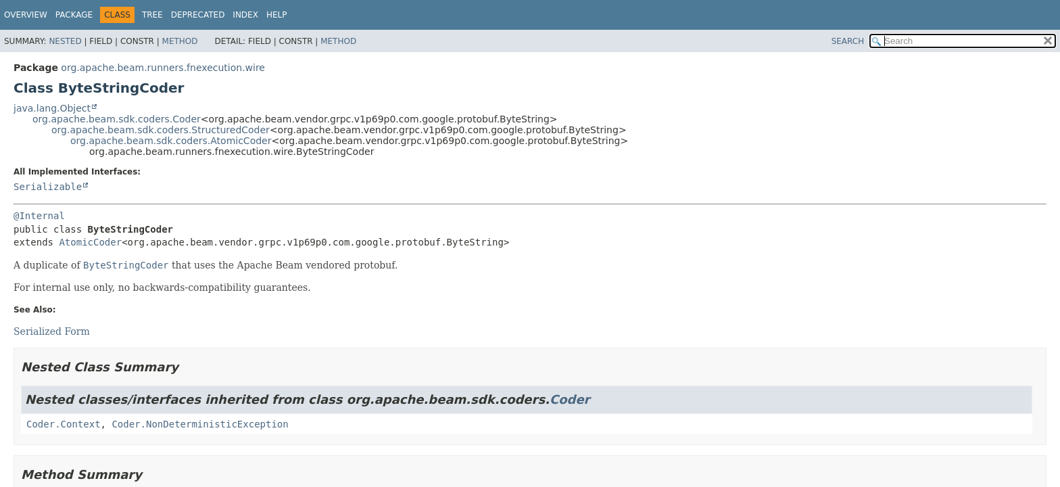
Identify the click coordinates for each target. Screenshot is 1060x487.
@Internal (39, 215)
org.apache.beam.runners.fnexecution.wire (163, 67)
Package (74, 15)
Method (180, 41)
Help (276, 15)
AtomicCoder (90, 242)
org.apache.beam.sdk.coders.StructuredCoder (160, 129)
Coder (570, 399)
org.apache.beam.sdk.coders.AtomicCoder (170, 140)
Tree (152, 15)
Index (245, 15)
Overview (25, 15)
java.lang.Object (52, 108)
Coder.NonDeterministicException (200, 424)
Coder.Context (63, 424)
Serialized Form (52, 331)
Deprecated (198, 15)
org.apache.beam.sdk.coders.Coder (116, 119)
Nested (65, 41)
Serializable (48, 186)
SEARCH (848, 41)
